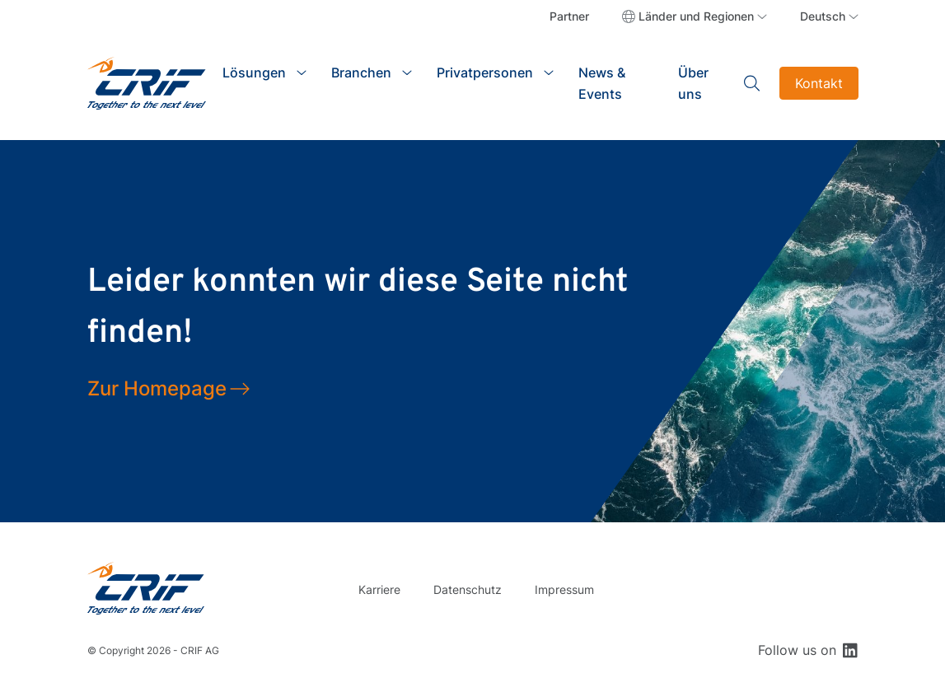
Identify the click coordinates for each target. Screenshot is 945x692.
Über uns (693, 83)
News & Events (601, 83)
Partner (569, 16)
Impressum (564, 589)
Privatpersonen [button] (485, 72)
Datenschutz (467, 589)
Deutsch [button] (822, 16)
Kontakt (819, 83)
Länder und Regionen (696, 16)
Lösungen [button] (254, 72)
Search (752, 83)
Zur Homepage (157, 388)
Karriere (379, 589)
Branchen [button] (361, 72)
